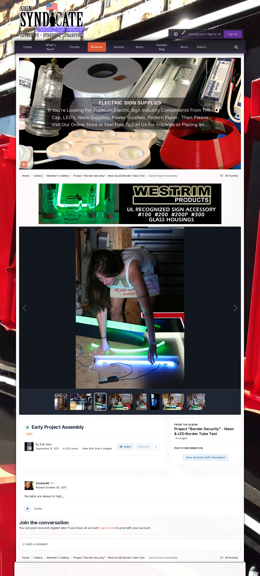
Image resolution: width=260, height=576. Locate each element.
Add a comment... (36, 544)
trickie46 (42, 483)
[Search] (203, 47)
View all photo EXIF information (205, 457)
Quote (38, 508)
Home (28, 47)
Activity (119, 47)
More (184, 47)
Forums (75, 47)
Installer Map (162, 47)
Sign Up (232, 34)
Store (140, 47)
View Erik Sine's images (97, 448)
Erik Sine (46, 444)
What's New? (51, 47)
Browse (97, 47)
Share (125, 446)
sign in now (107, 528)
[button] (24, 113)
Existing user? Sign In (204, 34)
